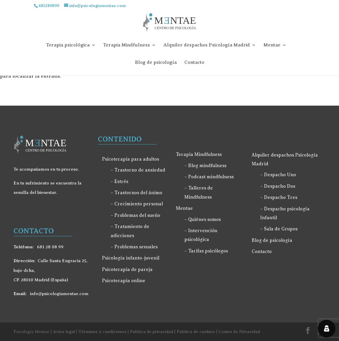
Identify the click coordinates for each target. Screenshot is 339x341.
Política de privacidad (151, 331)
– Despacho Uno (278, 174)
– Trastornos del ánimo (136, 192)
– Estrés (119, 181)
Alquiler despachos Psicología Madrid (206, 45)
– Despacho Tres (278, 197)
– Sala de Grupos (279, 229)
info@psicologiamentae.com (58, 293)
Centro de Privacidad (239, 331)
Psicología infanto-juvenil (130, 258)
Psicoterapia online (123, 280)
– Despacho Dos (277, 186)
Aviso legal (64, 331)
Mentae (271, 45)
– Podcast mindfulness (209, 176)
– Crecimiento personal (137, 204)
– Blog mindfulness (205, 165)
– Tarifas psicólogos (206, 251)
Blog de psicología (156, 62)
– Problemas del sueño (135, 215)
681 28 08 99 (50, 246)
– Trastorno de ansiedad (138, 170)
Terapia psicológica (68, 45)
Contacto (194, 62)
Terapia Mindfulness (126, 45)
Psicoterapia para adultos (130, 159)
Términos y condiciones (102, 331)
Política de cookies (196, 331)
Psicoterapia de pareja (127, 269)
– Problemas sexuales (134, 246)
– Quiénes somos (202, 219)
